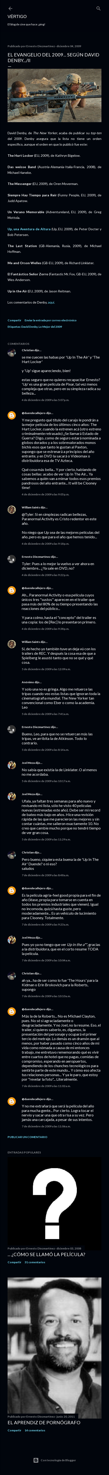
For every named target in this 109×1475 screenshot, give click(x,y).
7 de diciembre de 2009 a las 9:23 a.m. (45, 924)
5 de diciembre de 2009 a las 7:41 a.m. (45, 714)
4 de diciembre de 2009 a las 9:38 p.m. (45, 629)
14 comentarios (35, 1430)
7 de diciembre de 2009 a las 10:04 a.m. (46, 960)
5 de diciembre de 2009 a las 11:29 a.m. (46, 839)
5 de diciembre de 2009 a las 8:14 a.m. (45, 749)
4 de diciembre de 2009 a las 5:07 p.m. (45, 400)
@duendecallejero (34, 413)
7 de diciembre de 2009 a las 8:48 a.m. (45, 875)
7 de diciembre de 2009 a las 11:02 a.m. (46, 1086)
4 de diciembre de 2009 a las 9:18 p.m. (45, 543)
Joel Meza (28, 763)
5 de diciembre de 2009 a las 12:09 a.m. (46, 669)
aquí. (51, 302)
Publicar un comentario (27, 1137)
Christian (28, 350)
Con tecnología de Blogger (54, 1460)
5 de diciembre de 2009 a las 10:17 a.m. (46, 781)
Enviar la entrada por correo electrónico (51, 320)
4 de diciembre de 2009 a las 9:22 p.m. (45, 575)
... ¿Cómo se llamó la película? (46, 1254)
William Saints (31, 507)
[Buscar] (98, 7)
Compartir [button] (14, 320)
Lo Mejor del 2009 (50, 326)
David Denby (29, 326)
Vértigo (17, 16)
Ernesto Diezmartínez (36, 556)
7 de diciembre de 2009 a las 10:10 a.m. (46, 996)
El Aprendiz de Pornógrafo (44, 1422)
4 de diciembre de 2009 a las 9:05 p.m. (45, 494)
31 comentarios (35, 1262)
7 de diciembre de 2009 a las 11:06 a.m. (46, 1126)
